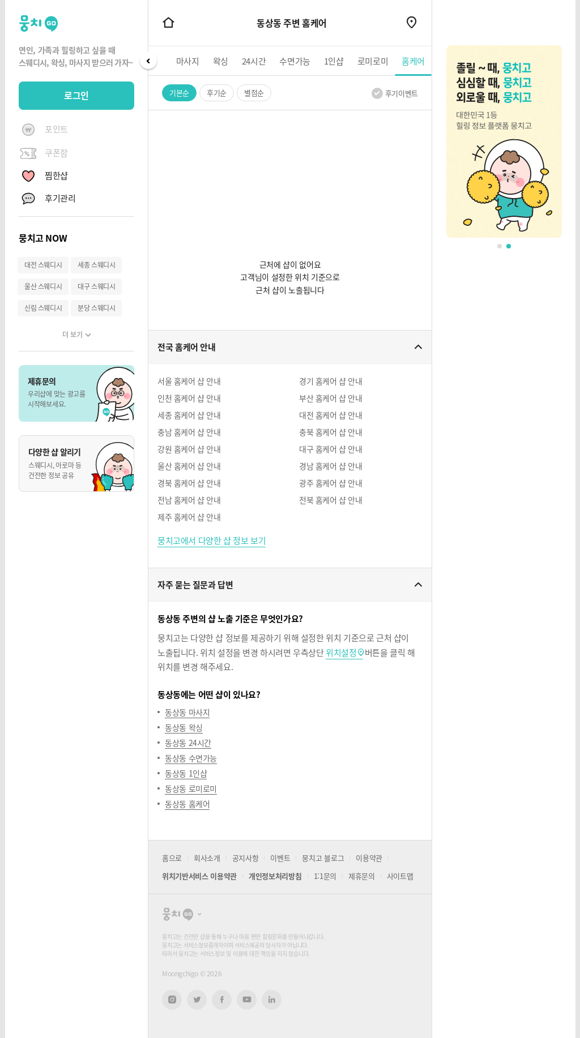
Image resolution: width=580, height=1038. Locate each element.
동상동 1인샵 (186, 773)
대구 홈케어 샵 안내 (330, 448)
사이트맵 (400, 875)
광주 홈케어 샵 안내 (330, 482)
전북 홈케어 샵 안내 (330, 499)
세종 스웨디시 (96, 265)
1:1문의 (325, 875)
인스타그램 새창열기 (172, 1000)
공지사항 (245, 857)
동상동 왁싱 (184, 727)
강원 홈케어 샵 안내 (189, 448)
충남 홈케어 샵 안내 (189, 431)
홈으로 (172, 857)
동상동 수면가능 (191, 758)
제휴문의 (361, 875)
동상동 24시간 (188, 742)
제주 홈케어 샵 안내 (189, 516)
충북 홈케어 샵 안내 (330, 431)
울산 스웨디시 (43, 286)
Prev (148, 60)
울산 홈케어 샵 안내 (189, 465)
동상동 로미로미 (191, 788)
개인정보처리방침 (275, 875)
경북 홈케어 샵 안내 (189, 482)
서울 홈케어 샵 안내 (189, 381)
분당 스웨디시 (96, 308)
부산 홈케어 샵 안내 (330, 398)
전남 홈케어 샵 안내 (189, 499)
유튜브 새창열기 (246, 999)
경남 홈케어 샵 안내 (330, 465)
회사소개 (207, 857)
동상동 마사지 (187, 712)
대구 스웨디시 (96, 286)
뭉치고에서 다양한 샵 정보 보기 (211, 540)
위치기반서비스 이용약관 (199, 875)
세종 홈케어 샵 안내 (189, 415)
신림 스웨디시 (43, 308)
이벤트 (280, 857)
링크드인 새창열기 (271, 999)
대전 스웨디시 (43, 265)
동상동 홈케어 (187, 803)
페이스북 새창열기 (222, 999)
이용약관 (369, 857)
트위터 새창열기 (197, 1000)
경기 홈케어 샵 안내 (330, 381)
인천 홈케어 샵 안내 (189, 398)
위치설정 (341, 652)
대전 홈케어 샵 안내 (330, 415)
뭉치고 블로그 (323, 857)
